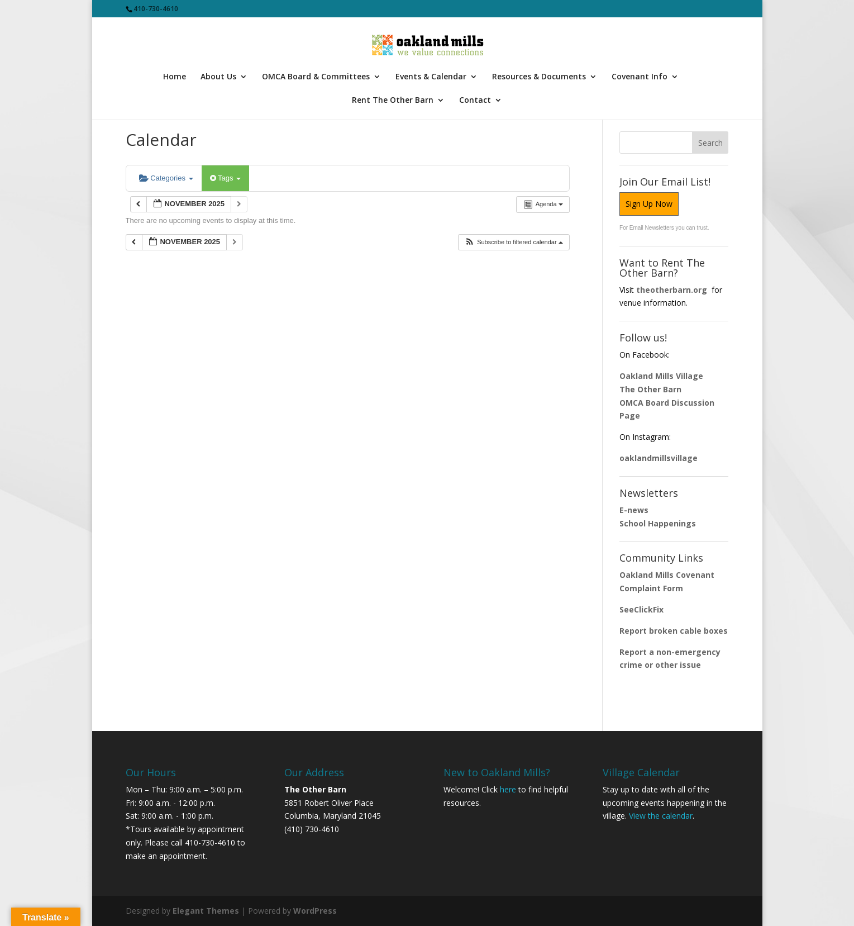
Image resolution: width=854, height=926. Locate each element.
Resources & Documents (539, 77)
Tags (225, 178)
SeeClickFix (641, 609)
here (508, 789)
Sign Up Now (649, 203)
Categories (166, 178)
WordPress (315, 910)
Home (174, 77)
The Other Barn (650, 389)
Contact (475, 100)
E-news (633, 510)
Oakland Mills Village (661, 376)
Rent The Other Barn (392, 100)
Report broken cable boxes (673, 630)
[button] (514, 242)
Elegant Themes (206, 910)
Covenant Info (639, 77)
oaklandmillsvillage (659, 458)
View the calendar (661, 815)
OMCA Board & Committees (316, 77)
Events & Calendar (430, 77)
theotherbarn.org (671, 289)
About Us (218, 77)
